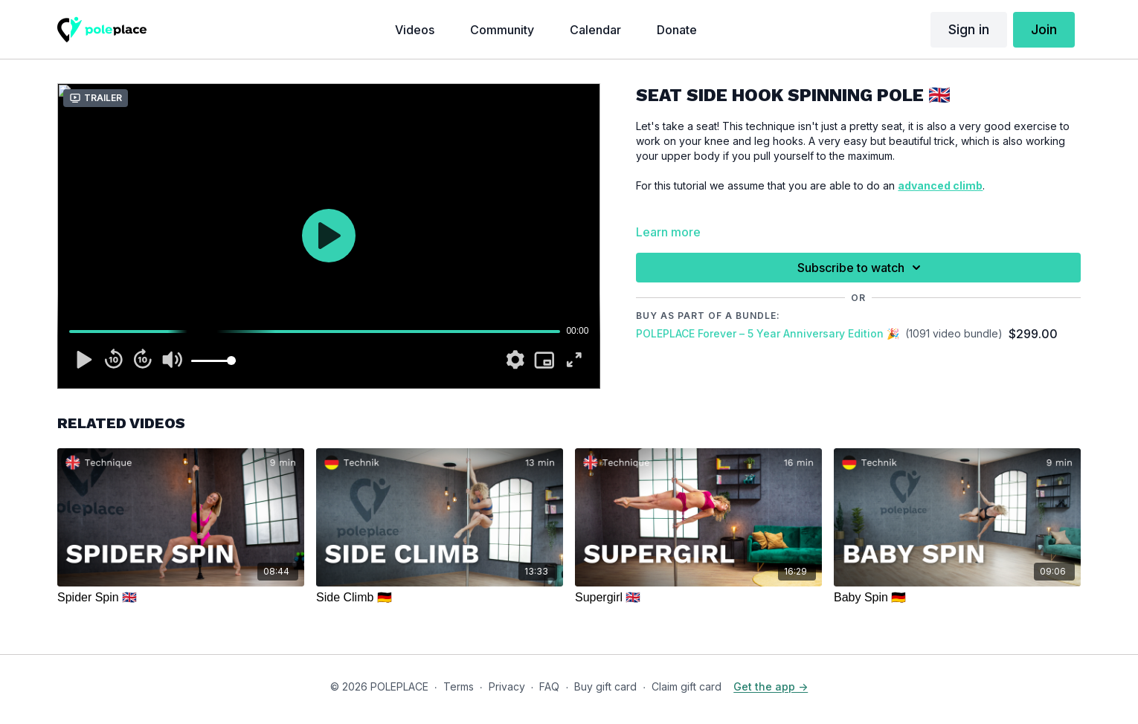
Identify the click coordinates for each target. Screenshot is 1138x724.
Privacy (507, 686)
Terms (458, 686)
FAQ (549, 686)
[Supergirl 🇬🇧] (698, 598)
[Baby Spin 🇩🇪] (957, 598)
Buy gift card (605, 686)
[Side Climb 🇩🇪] (439, 598)
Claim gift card (686, 686)
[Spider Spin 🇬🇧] (180, 598)
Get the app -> (770, 686)
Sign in (968, 29)
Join (1044, 29)
